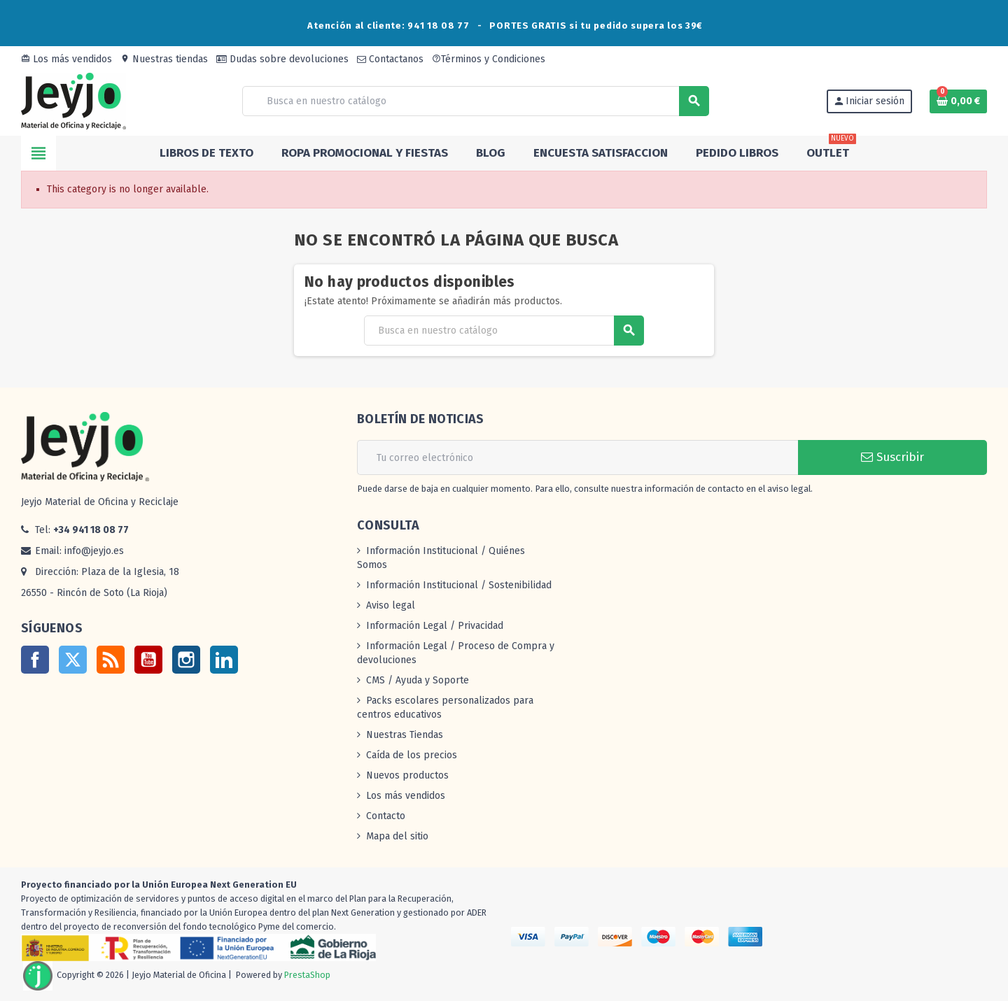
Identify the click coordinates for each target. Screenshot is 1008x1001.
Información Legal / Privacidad (434, 626)
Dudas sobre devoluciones (282, 59)
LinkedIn (224, 660)
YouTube (148, 660)
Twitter (73, 660)
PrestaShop (307, 975)
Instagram (186, 660)
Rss (111, 660)
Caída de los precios (411, 755)
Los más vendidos (66, 59)
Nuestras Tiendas (404, 735)
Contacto (385, 816)
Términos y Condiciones (488, 59)
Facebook (35, 660)
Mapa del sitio (397, 836)
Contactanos (390, 59)
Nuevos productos (407, 775)
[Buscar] (475, 101)
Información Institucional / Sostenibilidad (459, 585)
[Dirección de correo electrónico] (577, 457)
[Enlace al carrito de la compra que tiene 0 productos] (958, 101)
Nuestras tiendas (164, 59)
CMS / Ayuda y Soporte (417, 680)
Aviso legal (390, 605)
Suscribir (892, 457)
